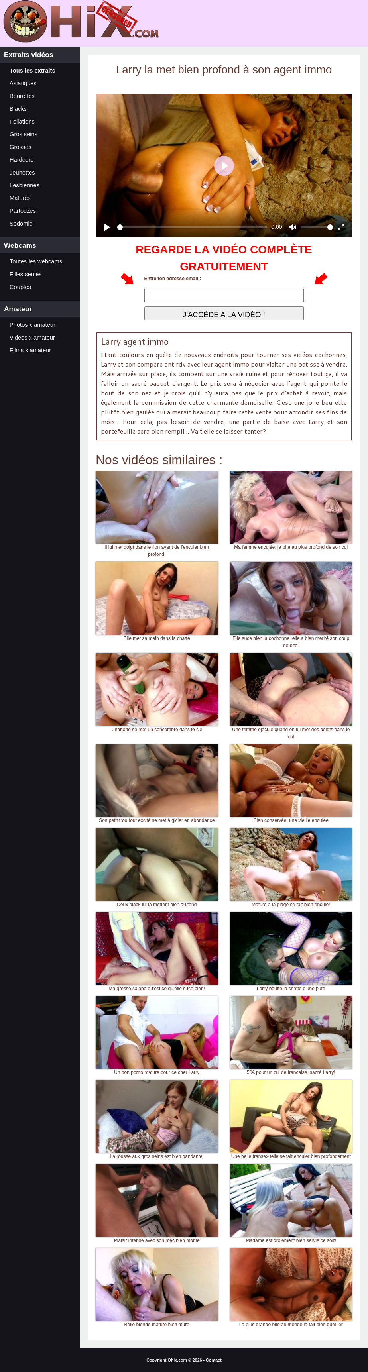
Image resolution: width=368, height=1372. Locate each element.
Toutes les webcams (36, 261)
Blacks (18, 109)
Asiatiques (23, 83)
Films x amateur (30, 350)
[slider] (192, 227)
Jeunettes (22, 172)
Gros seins (23, 134)
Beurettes (22, 96)
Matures (20, 198)
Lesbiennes (24, 185)
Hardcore (21, 160)
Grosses (20, 147)
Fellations (22, 121)
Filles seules (26, 274)
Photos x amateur (32, 325)
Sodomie (21, 223)
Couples (20, 287)
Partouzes (23, 211)
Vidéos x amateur (32, 337)
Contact (214, 1360)
